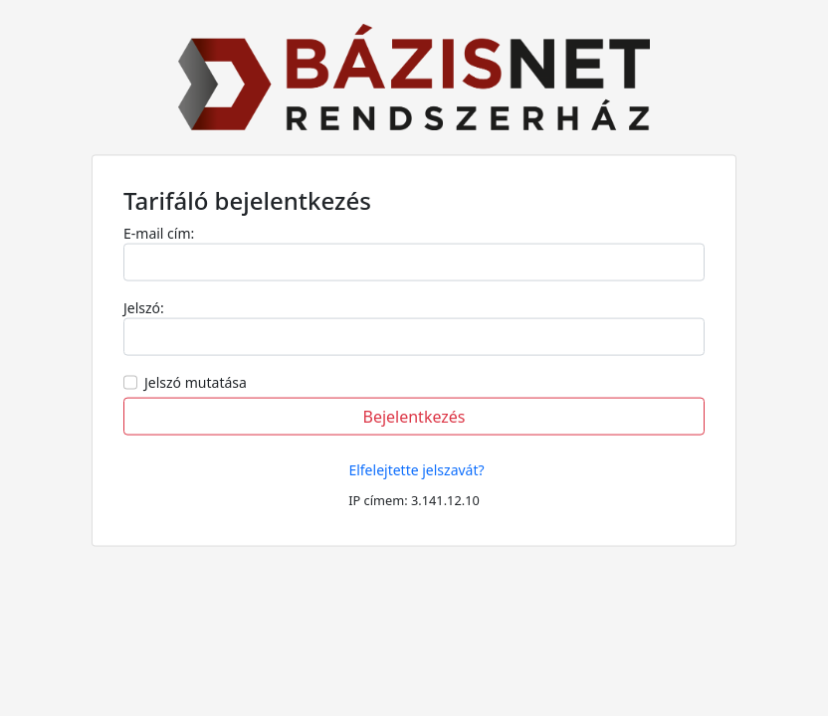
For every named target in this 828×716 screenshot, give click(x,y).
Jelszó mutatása (195, 382)
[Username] (414, 337)
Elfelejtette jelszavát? (416, 469)
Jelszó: (143, 307)
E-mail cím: (158, 233)
